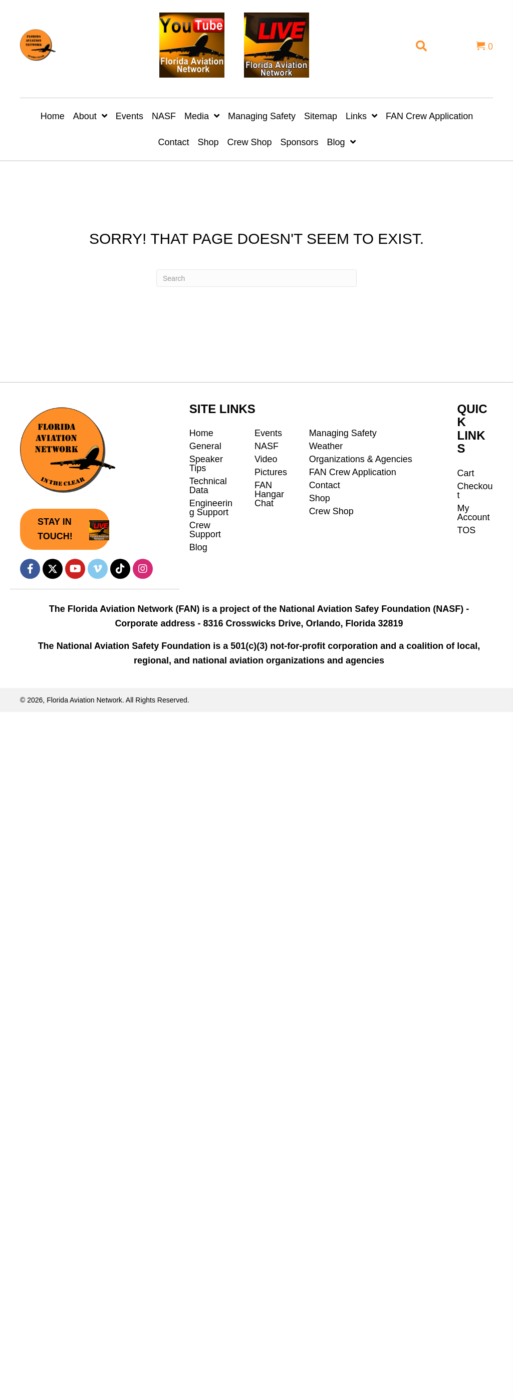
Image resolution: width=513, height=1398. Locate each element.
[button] (64, 529)
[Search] (256, 278)
